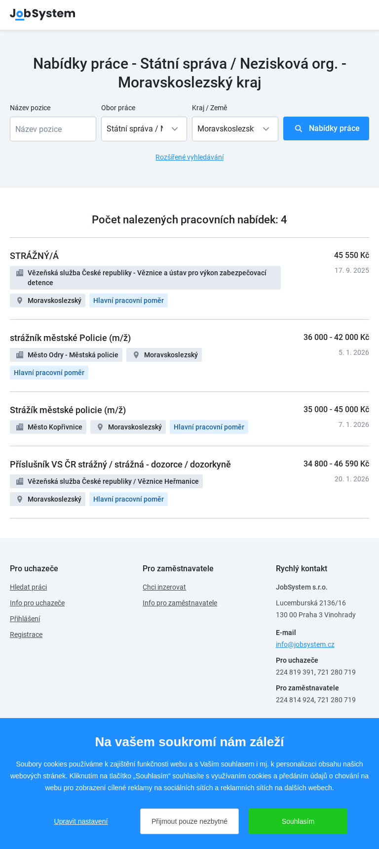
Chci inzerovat (164, 587)
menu (356, 14)
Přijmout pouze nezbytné (189, 821)
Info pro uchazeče (37, 603)
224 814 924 (295, 700)
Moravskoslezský (54, 300)
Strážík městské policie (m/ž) (68, 410)
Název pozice (30, 108)
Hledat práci (28, 587)
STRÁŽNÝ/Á (34, 256)
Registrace (26, 634)
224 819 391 (295, 672)
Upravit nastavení (81, 821)
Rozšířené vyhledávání (189, 157)
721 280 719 (336, 672)
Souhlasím (298, 821)
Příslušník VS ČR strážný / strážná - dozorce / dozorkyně (120, 464)
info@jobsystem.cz (305, 644)
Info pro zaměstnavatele (180, 603)
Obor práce (118, 108)
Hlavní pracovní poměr (128, 300)
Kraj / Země (209, 108)
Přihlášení (25, 619)
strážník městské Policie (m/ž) (70, 338)
